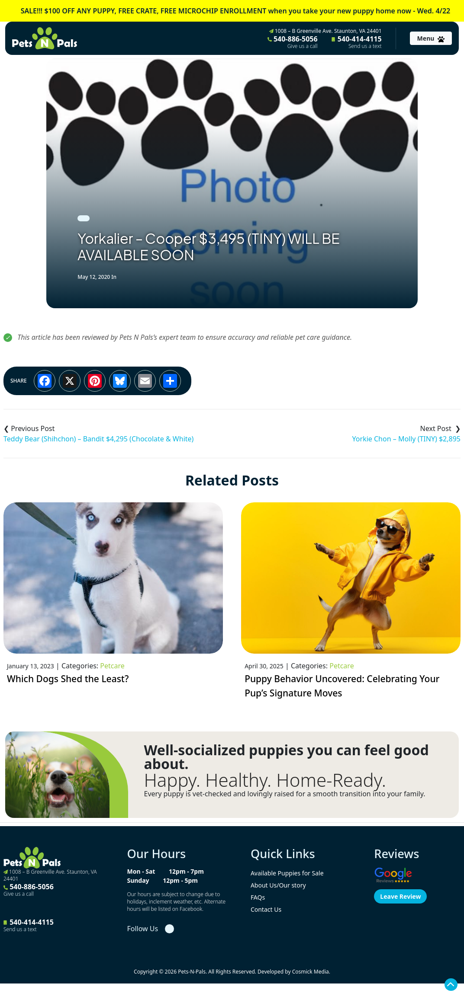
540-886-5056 (292, 42)
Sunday (138, 880)
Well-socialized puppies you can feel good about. (286, 757)
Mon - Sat (141, 871)
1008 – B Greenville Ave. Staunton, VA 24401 (325, 31)
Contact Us (266, 909)
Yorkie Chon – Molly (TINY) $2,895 (406, 439)
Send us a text (365, 46)
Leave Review (400, 896)
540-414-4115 (357, 42)
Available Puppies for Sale (287, 873)
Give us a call (302, 46)
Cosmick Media (310, 971)
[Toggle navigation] (431, 38)
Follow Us (142, 928)
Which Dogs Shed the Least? (68, 679)
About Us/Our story (278, 885)
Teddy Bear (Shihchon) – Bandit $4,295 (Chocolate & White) (98, 439)
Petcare (112, 666)
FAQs (258, 897)
